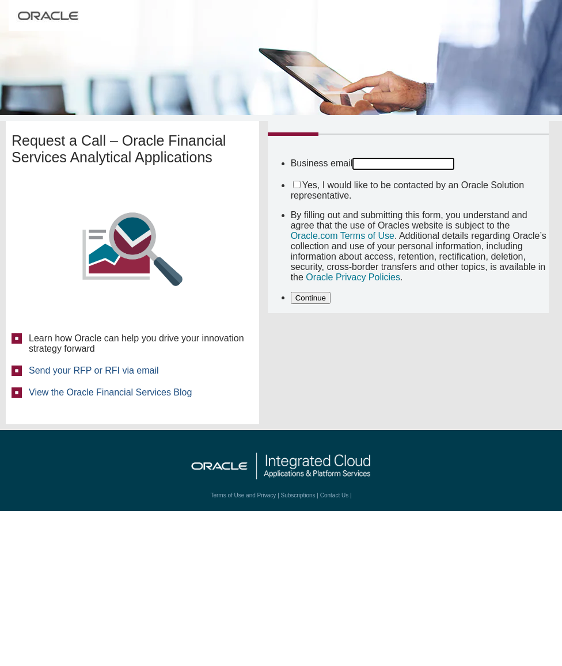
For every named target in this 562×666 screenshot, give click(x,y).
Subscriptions (298, 495)
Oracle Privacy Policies (353, 277)
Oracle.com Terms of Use (342, 236)
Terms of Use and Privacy (243, 495)
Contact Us (334, 495)
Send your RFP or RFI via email (94, 370)
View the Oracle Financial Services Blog (110, 392)
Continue (310, 298)
